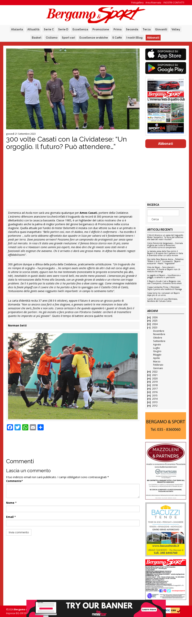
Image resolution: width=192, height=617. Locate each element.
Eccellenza (80, 29)
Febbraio (158, 364)
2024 (155, 324)
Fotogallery (137, 2)
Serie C (49, 29)
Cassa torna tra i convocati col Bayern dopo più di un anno (163, 294)
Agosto (157, 344)
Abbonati (153, 37)
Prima (118, 29)
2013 (155, 402)
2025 (155, 320)
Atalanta (17, 29)
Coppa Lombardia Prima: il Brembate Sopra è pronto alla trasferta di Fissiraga (164, 288)
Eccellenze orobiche (93, 37)
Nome (10, 502)
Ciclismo (51, 37)
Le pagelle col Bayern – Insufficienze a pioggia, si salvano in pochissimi (164, 276)
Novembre (159, 334)
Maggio (157, 354)
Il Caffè (117, 37)
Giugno (157, 351)
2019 (155, 381)
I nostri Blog (134, 37)
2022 (155, 371)
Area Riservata (153, 2)
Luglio (156, 348)
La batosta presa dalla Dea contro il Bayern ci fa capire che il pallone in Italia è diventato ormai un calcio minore (165, 253)
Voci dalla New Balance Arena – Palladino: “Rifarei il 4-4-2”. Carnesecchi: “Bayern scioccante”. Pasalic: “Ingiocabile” (165, 261)
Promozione (100, 29)
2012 (155, 405)
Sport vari (68, 37)
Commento (13, 481)
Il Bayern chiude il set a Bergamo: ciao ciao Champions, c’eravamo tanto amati (164, 282)
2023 (154, 327)
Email (10, 517)
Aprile (156, 358)
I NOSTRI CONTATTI (173, 2)
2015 (155, 395)
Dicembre (158, 331)
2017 (155, 388)
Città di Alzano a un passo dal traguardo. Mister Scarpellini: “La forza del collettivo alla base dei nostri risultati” (165, 237)
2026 (155, 317)
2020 (155, 378)
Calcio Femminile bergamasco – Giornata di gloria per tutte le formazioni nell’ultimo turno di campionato (165, 245)
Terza (147, 29)
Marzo (156, 361)
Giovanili (161, 29)
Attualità (33, 29)
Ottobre (157, 337)
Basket (36, 37)
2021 (155, 375)
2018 (155, 385)
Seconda (132, 29)
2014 (155, 398)
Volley (176, 29)
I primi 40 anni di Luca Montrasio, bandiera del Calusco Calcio (162, 300)
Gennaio (158, 368)
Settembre (159, 341)
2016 (155, 392)
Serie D (63, 29)
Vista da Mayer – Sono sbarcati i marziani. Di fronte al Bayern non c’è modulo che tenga (163, 269)
